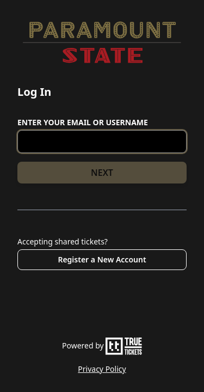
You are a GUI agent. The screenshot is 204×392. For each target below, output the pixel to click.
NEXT (102, 173)
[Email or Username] (102, 141)
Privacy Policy (102, 369)
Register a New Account (102, 259)
